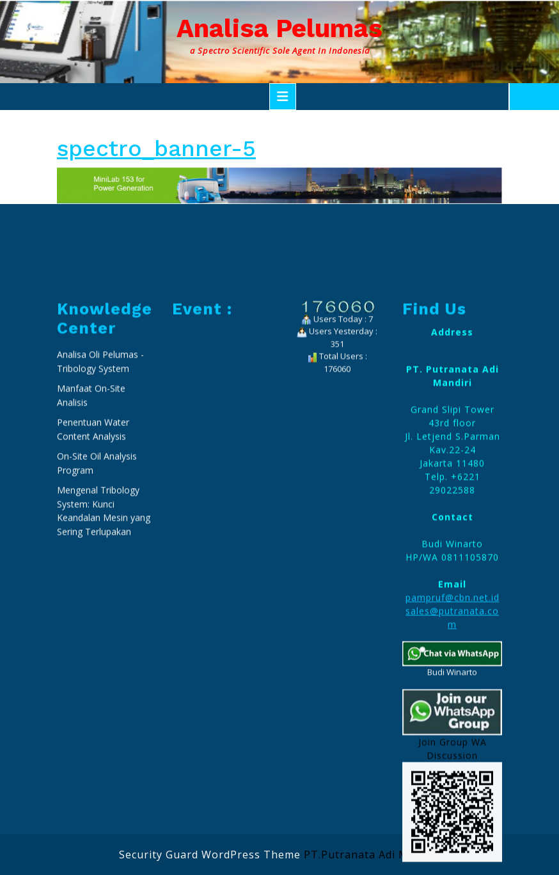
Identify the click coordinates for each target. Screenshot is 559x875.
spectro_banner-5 (156, 148)
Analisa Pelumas (279, 28)
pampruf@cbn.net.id (452, 729)
